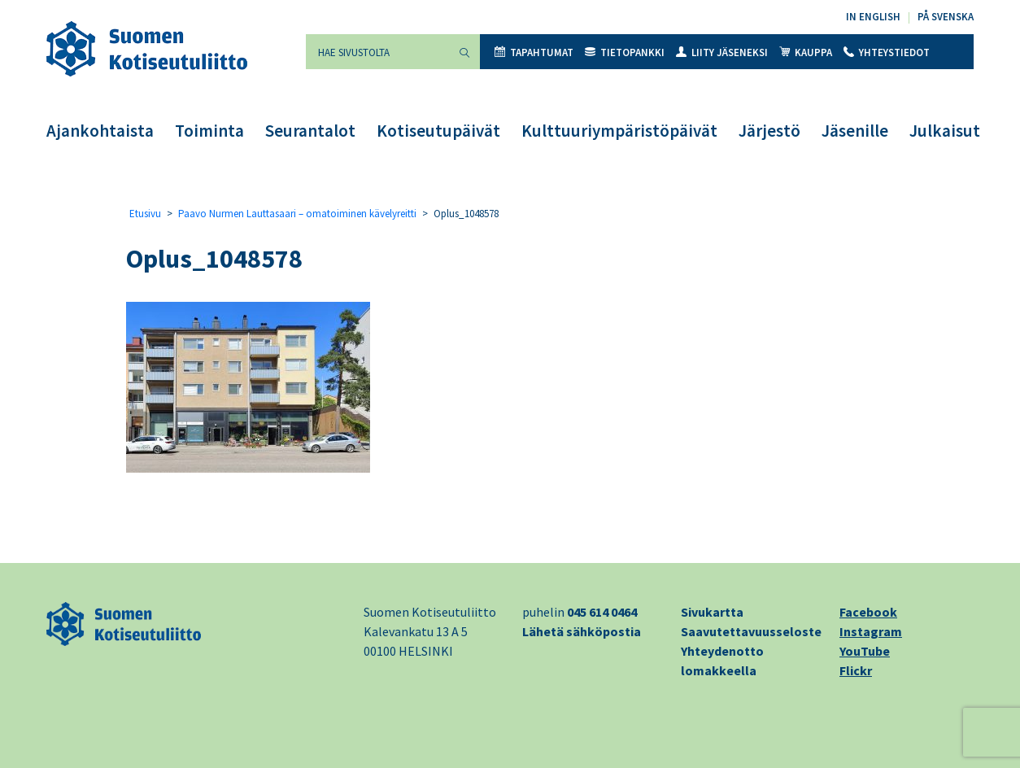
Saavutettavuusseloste (751, 631)
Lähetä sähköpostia (581, 631)
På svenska (946, 17)
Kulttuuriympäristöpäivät (619, 131)
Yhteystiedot (886, 52)
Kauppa (805, 52)
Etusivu (145, 213)
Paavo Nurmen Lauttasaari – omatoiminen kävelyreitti (297, 213)
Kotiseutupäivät (438, 131)
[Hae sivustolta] (377, 51)
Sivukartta (712, 612)
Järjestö (769, 131)
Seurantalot (310, 131)
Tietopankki (625, 52)
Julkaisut (944, 131)
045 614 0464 (602, 612)
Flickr (855, 670)
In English (873, 17)
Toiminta (209, 131)
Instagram (870, 631)
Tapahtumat (534, 52)
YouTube (864, 651)
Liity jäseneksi (722, 52)
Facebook (868, 612)
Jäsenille (855, 131)
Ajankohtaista (100, 131)
